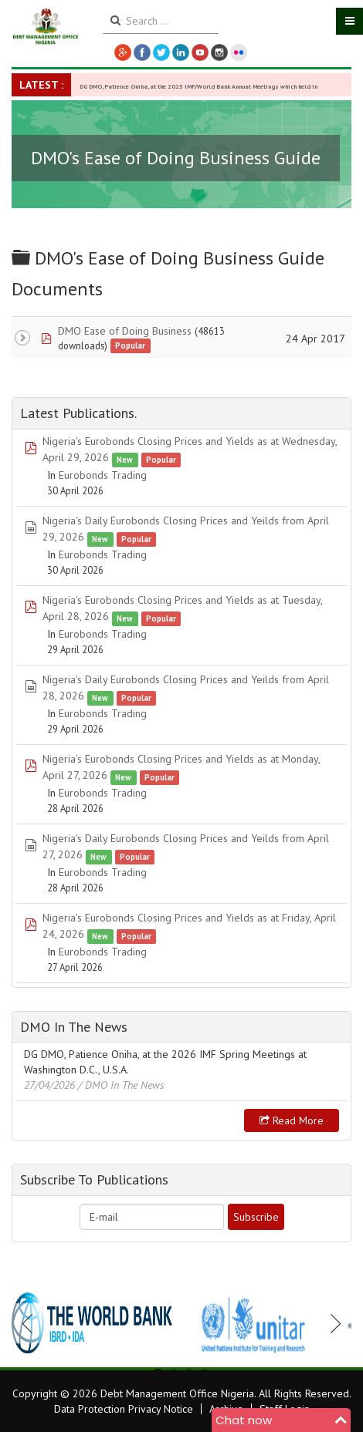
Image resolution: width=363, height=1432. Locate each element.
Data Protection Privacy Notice (123, 1408)
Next (331, 1323)
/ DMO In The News (121, 1085)
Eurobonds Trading (103, 475)
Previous (32, 1323)
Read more (292, 1120)
